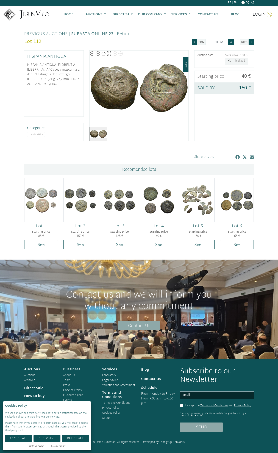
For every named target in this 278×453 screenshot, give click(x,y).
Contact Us (139, 326)
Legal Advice (110, 380)
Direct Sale (33, 388)
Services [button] (179, 14)
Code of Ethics (72, 390)
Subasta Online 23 (92, 34)
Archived (29, 380)
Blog (145, 369)
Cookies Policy (111, 413)
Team (66, 380)
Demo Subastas (105, 442)
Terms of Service (188, 416)
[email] (217, 395)
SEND (201, 427)
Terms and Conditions (214, 405)
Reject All (75, 438)
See (41, 245)
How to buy (34, 396)
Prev (201, 42)
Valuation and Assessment (118, 385)
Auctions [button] (94, 14)
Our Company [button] (150, 14)
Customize (47, 438)
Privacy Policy (242, 405)
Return (123, 34)
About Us (69, 375)
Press (66, 385)
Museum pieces (73, 395)
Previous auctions (46, 34)
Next (244, 42)
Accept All (18, 438)
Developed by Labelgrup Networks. (163, 442)
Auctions (29, 375)
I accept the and (218, 406)
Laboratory (109, 375)
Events (67, 400)
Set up (106, 418)
